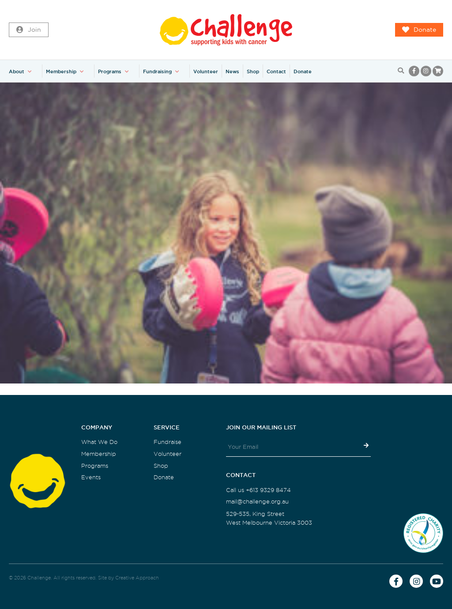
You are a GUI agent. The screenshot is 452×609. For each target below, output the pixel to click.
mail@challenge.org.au (257, 501)
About (16, 71)
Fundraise (167, 442)
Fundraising (157, 71)
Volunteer (205, 71)
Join (28, 30)
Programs (109, 71)
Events (91, 477)
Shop (253, 71)
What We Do (99, 442)
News (232, 71)
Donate (419, 30)
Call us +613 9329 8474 (258, 490)
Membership (61, 71)
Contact (276, 71)
